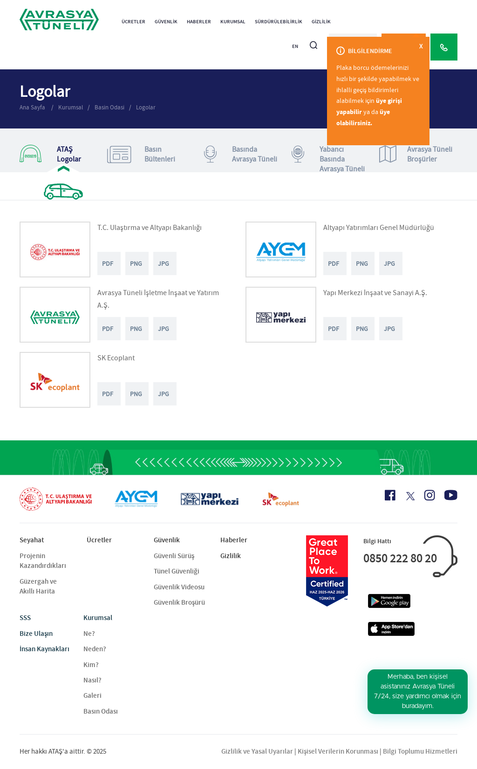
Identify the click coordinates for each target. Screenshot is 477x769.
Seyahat (32, 540)
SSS (25, 617)
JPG (163, 263)
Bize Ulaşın (36, 633)
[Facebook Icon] (390, 495)
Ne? (89, 633)
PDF (107, 263)
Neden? (94, 649)
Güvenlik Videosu (179, 587)
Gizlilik (321, 21)
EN (295, 46)
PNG (136, 263)
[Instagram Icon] (429, 495)
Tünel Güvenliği (176, 571)
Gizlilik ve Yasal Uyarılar (257, 751)
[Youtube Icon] (450, 495)
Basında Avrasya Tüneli (240, 154)
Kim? (91, 664)
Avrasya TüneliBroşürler (415, 154)
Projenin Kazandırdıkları (43, 560)
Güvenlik (166, 21)
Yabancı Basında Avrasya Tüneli (328, 159)
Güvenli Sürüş (174, 555)
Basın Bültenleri (141, 154)
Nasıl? (92, 680)
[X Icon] (410, 496)
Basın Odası (100, 711)
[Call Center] (443, 47)
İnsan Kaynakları (44, 649)
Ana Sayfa (33, 107)
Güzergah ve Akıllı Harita (38, 586)
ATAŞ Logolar (50, 154)
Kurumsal (232, 21)
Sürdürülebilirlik (278, 21)
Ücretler (133, 21)
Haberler (199, 21)
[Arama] (313, 41)
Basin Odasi (109, 107)
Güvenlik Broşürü (179, 602)
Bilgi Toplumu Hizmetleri (420, 751)
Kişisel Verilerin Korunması (338, 751)
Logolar (146, 107)
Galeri (92, 695)
